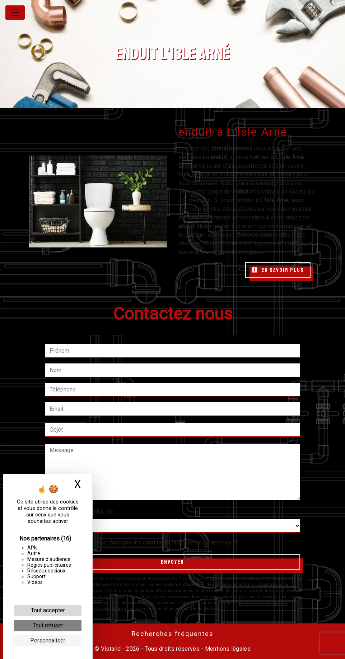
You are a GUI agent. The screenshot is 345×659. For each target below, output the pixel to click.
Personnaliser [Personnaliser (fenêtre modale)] (47, 640)
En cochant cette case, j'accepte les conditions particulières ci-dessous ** (145, 542)
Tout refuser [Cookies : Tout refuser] (48, 625)
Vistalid (111, 648)
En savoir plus (278, 270)
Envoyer (172, 562)
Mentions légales (227, 648)
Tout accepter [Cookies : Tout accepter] (48, 610)
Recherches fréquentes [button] (173, 633)
